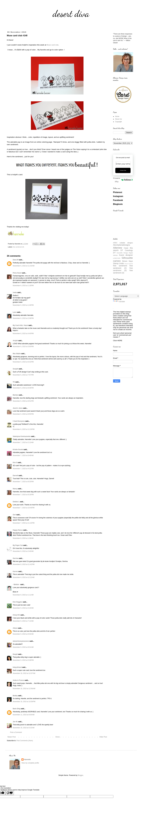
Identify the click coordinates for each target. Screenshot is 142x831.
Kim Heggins (17, 602)
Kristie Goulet (18, 449)
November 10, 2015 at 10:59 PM (24, 701)
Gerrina (15, 558)
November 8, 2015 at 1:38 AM (23, 538)
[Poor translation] (9, 793)
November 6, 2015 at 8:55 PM (23, 414)
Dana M (15, 260)
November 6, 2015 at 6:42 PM (23, 362)
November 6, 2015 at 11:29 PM (23, 429)
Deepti (15, 654)
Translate (119, 301)
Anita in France (18, 680)
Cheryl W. (16, 615)
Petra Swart (17, 273)
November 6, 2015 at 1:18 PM (23, 285)
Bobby (15, 696)
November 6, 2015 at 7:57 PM (23, 375)
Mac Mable (17, 354)
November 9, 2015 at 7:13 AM (23, 621)
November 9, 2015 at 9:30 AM (23, 634)
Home (57, 737)
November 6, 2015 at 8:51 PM (23, 401)
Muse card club (52, 45)
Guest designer (126, 255)
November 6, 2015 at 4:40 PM (23, 333)
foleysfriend (17, 667)
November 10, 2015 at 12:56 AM (24, 688)
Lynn (14, 312)
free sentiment (120, 266)
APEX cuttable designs (123, 243)
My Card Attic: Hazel (20, 325)
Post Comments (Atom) (24, 741)
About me (118, 119)
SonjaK (15, 369)
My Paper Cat (18, 545)
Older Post (103, 737)
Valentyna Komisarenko (22, 436)
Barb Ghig (16, 709)
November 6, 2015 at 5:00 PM (23, 346)
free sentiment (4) (123, 271)
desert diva (71, 13)
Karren (15, 571)
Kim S (15, 462)
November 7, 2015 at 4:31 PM (23, 469)
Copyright (118, 122)
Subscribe (123, 170)
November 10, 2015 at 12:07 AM (24, 673)
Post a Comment (16, 732)
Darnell (15, 475)
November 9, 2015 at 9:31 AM (23, 647)
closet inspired (129, 263)
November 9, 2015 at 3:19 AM (23, 608)
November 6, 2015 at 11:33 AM (23, 266)
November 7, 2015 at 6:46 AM (23, 455)
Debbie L (16, 502)
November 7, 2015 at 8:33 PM (23, 482)
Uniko (121, 263)
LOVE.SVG (116, 258)
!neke (15, 292)
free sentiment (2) (123, 267)
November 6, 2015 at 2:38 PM (23, 318)
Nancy (15, 489)
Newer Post (11, 737)
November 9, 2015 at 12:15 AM (23, 577)
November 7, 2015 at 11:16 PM (23, 523)
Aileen (15, 628)
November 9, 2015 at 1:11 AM (23, 595)
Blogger (80, 775)
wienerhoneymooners (21, 641)
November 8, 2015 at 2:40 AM (23, 551)
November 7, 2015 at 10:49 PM (23, 508)
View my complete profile (30, 763)
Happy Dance (18, 530)
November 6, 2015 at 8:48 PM (23, 388)
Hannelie (27, 759)
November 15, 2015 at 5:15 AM (23, 728)
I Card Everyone (19, 421)
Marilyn (15, 395)
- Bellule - (16, 584)
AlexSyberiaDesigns (121, 245)
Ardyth (15, 341)
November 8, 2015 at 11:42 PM (23, 564)
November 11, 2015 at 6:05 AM (23, 715)
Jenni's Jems (18, 408)
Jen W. (15, 722)
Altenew (117, 247)
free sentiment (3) (18, 247)
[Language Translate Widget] (126, 296)
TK (14, 382)
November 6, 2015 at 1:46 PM (23, 305)
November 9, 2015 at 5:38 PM (23, 660)
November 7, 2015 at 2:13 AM (23, 442)
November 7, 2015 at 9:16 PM (23, 495)
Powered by (123, 180)
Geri (14, 515)
